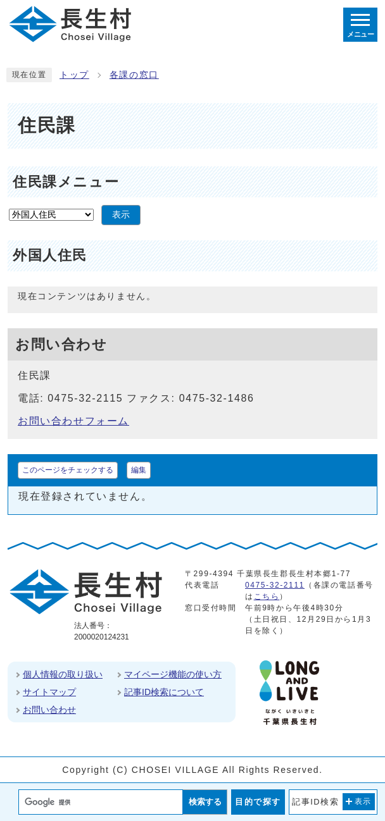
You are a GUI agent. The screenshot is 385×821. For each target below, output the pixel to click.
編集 (138, 470)
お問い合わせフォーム (73, 421)
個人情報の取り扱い (63, 674)
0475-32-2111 (275, 585)
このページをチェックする (67, 470)
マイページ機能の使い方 (173, 674)
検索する (205, 801)
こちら (267, 596)
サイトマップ (49, 692)
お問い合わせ (49, 710)
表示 (121, 214)
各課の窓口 (134, 75)
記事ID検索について (164, 692)
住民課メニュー (66, 182)
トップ (74, 75)
